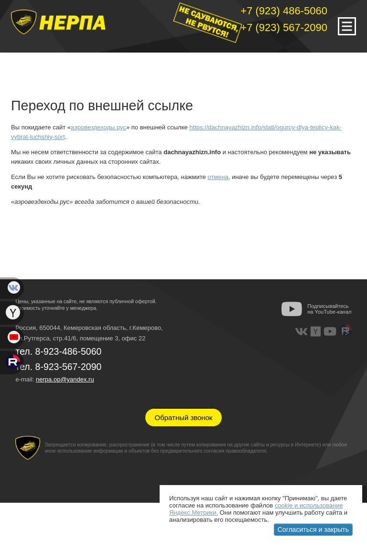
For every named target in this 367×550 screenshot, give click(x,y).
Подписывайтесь (329, 309)
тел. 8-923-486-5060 (58, 351)
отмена (217, 176)
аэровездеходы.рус (98, 127)
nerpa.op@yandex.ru (65, 379)
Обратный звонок (184, 417)
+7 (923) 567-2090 (283, 27)
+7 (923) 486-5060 (283, 11)
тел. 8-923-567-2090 (58, 366)
